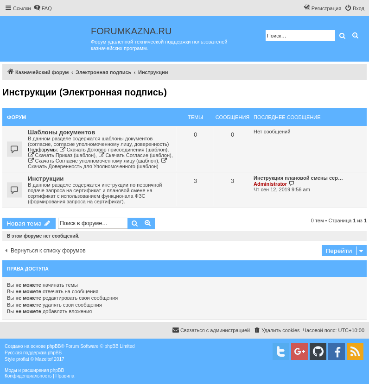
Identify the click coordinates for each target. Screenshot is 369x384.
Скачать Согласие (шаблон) (135, 155)
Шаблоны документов (61, 132)
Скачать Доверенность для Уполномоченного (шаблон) (98, 163)
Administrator (270, 184)
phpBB (54, 346)
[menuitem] (42, 8)
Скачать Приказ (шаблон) (61, 155)
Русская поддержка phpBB (33, 352)
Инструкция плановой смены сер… (298, 178)
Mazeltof (44, 359)
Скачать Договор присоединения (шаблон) (113, 149)
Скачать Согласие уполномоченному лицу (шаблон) (93, 161)
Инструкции (46, 178)
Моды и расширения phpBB (34, 370)
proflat (22, 359)
